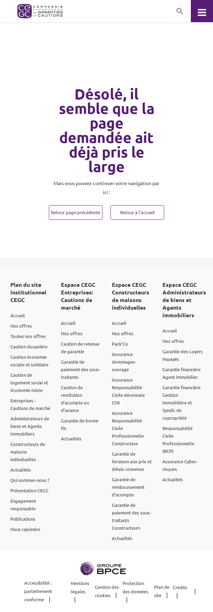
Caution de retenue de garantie (80, 347)
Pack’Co (120, 344)
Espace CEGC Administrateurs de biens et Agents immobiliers (184, 300)
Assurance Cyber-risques (179, 465)
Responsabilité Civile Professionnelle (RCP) (178, 439)
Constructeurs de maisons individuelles (27, 451)
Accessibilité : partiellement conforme (38, 591)
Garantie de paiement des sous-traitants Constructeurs (131, 516)
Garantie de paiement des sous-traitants (80, 369)
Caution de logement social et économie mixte (29, 382)
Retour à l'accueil (137, 212)
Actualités (20, 470)
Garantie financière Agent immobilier (181, 373)
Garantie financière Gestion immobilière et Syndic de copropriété (181, 402)
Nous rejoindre (25, 529)
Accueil (17, 315)
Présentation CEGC (29, 490)
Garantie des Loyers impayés (182, 355)
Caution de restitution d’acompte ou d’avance (75, 398)
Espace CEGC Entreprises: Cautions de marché (78, 296)
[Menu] (202, 11)
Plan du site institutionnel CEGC (28, 292)
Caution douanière (28, 346)
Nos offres (21, 326)
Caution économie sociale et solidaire (29, 360)
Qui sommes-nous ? (29, 480)
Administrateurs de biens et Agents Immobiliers (29, 426)
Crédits (180, 587)
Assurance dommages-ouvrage (124, 361)
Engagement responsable (23, 504)
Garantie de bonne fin (79, 424)
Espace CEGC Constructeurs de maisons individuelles (130, 296)
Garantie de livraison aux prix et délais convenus (132, 461)
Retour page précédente (75, 212)
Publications (22, 519)
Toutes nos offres (28, 336)
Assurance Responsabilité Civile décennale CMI (128, 391)
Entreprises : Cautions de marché (30, 404)
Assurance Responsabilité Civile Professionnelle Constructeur (128, 428)
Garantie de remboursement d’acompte (128, 486)
